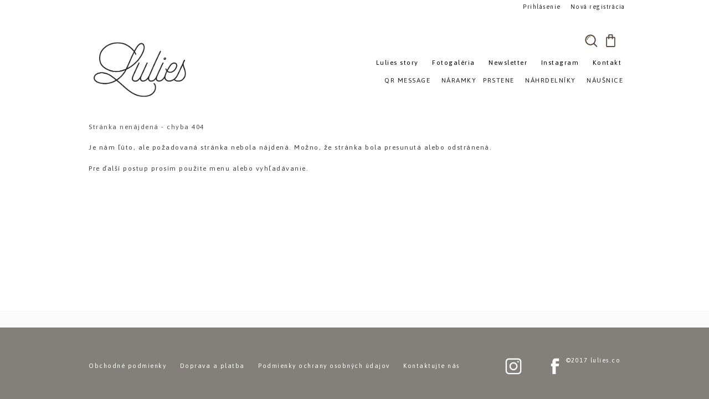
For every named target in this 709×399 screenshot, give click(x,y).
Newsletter (508, 62)
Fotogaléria (453, 62)
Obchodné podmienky (127, 365)
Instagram (560, 62)
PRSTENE (499, 80)
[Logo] (141, 69)
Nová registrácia (595, 6)
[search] (591, 40)
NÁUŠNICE (605, 80)
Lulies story (397, 62)
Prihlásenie (542, 6)
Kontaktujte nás (431, 365)
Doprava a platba (212, 365)
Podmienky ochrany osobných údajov (324, 365)
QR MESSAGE (407, 80)
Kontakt (607, 62)
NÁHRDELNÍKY (550, 80)
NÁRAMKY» (461, 80)
